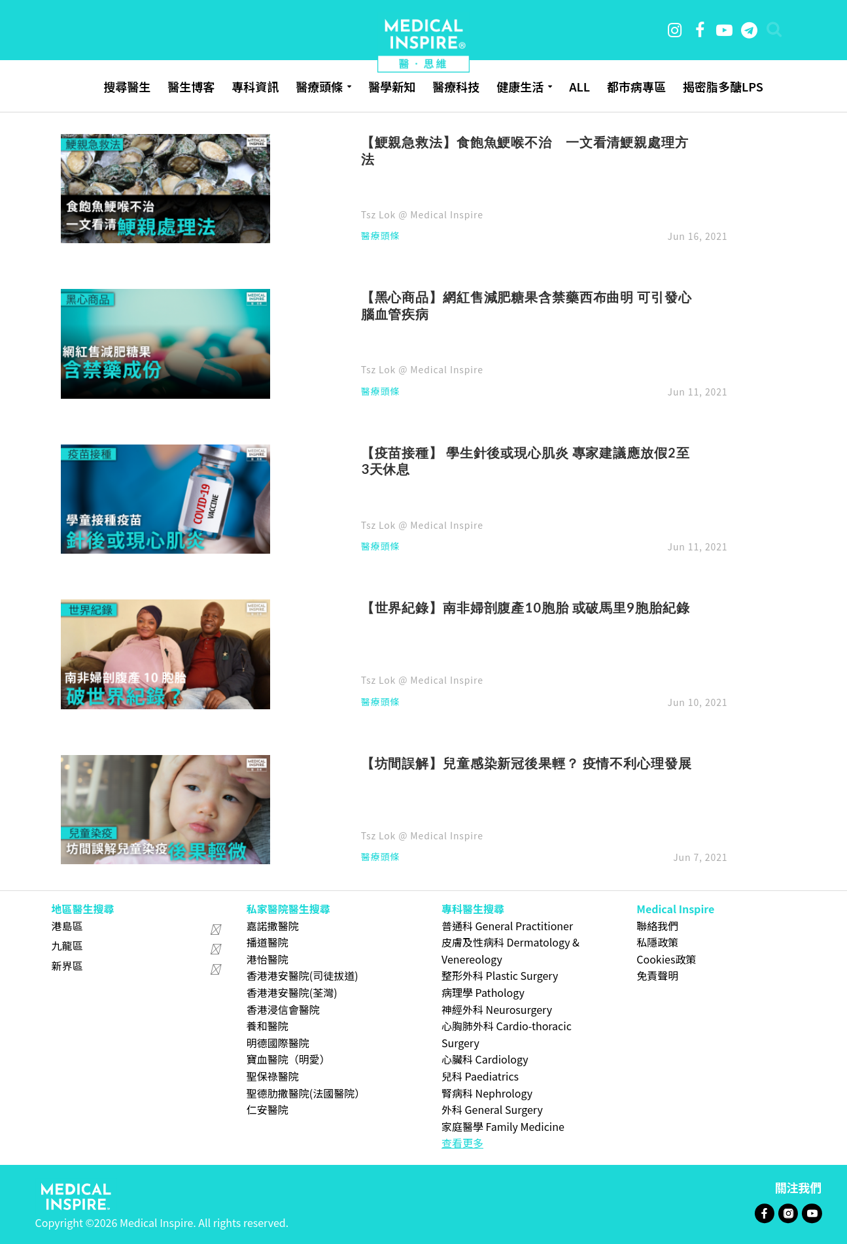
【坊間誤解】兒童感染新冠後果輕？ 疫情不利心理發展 (526, 763)
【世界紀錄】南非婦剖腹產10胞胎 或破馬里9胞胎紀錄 (525, 607)
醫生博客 (191, 86)
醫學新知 (391, 86)
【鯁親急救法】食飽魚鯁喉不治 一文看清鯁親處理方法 (525, 150)
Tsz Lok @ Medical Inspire (422, 214)
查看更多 (462, 1143)
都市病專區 (636, 86)
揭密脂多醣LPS (723, 86)
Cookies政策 (666, 959)
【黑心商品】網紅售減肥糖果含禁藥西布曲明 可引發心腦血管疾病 (526, 305)
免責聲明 (657, 975)
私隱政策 (657, 942)
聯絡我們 (657, 925)
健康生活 (520, 86)
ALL (579, 86)
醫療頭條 (319, 86)
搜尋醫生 (126, 86)
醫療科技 (455, 86)
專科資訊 (255, 86)
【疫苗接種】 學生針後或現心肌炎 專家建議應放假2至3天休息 (525, 461)
